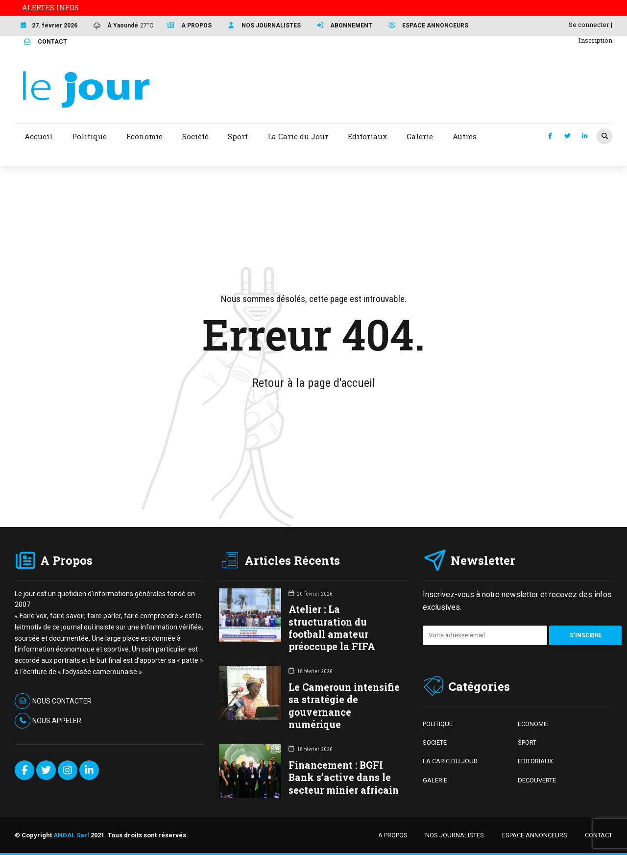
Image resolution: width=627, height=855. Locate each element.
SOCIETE (435, 742)
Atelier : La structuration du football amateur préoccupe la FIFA (332, 628)
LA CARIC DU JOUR (450, 761)
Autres (465, 136)
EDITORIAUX (535, 761)
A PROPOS (393, 835)
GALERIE (435, 780)
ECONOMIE (533, 724)
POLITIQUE (438, 724)
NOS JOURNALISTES (454, 835)
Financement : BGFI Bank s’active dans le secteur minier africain (344, 777)
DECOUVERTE (537, 780)
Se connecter (589, 24)
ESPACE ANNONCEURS (534, 835)
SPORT (527, 742)
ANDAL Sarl (71, 835)
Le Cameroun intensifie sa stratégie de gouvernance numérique (344, 705)
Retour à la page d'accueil (313, 383)
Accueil (38, 136)
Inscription (595, 40)
